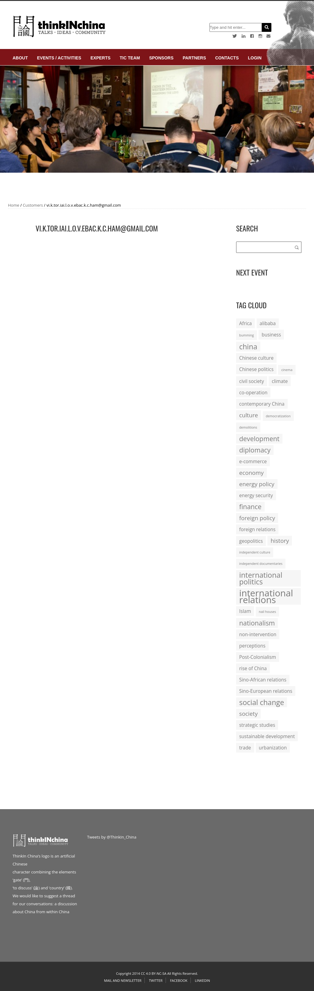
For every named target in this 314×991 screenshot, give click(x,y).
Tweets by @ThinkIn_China (111, 837)
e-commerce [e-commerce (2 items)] (253, 461)
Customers (33, 205)
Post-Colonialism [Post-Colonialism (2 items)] (257, 657)
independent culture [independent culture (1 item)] (254, 552)
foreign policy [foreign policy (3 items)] (257, 518)
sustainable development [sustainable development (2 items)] (267, 736)
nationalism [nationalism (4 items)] (257, 622)
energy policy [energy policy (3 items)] (256, 484)
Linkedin (202, 980)
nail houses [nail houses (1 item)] (267, 612)
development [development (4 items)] (259, 438)
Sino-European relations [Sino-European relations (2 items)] (265, 691)
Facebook (178, 980)
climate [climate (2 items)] (280, 381)
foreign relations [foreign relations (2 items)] (257, 529)
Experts (100, 57)
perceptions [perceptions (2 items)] (252, 645)
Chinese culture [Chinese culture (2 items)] (256, 358)
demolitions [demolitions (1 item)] (248, 427)
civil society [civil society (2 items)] (251, 381)
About (20, 57)
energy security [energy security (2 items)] (256, 495)
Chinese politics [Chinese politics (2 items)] (256, 369)
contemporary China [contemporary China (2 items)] (262, 403)
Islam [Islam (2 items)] (245, 611)
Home (13, 205)
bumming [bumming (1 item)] (246, 335)
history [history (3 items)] (279, 540)
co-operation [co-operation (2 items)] (253, 392)
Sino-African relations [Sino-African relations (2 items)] (262, 679)
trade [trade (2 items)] (245, 747)
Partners (194, 57)
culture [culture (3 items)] (248, 415)
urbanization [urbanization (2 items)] (273, 747)
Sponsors (161, 57)
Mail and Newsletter (122, 980)
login (254, 57)
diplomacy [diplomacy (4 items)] (254, 449)
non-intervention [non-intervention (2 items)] (257, 634)
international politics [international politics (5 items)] (260, 578)
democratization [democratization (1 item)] (278, 416)
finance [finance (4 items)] (250, 506)
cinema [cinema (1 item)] (286, 370)
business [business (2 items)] (271, 334)
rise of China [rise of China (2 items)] (253, 668)
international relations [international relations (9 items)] (266, 596)
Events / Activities (59, 57)
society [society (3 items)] (248, 713)
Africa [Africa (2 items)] (245, 323)
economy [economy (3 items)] (251, 472)
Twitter (156, 980)
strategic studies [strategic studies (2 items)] (257, 725)
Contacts (227, 57)
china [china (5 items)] (248, 346)
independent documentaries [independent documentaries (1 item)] (260, 563)
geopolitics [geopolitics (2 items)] (251, 541)
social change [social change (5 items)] (261, 702)
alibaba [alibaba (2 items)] (268, 323)
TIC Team (130, 57)
